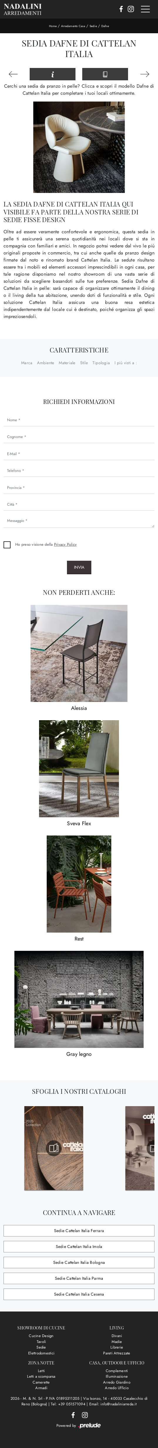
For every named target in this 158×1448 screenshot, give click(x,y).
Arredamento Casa (73, 26)
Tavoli (41, 1341)
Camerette (41, 1382)
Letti (41, 1371)
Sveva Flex (79, 823)
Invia (79, 567)
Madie (117, 1341)
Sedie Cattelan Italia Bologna (79, 1262)
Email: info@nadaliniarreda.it (113, 1404)
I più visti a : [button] (126, 363)
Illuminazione (117, 1376)
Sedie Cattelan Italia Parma (79, 1278)
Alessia (79, 708)
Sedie (93, 26)
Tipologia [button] (101, 363)
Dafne (105, 26)
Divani (117, 1336)
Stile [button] (84, 363)
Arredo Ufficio (117, 1388)
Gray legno (79, 1054)
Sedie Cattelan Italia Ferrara (79, 1231)
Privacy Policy (65, 544)
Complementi (117, 1371)
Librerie (116, 1347)
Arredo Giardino (116, 1382)
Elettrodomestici (41, 1353)
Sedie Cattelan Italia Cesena (79, 1294)
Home (53, 26)
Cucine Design (41, 1336)
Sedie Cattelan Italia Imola (79, 1246)
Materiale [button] (67, 363)
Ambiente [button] (45, 363)
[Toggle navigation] (145, 9)
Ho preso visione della (46, 544)
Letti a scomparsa (41, 1376)
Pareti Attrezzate (116, 1353)
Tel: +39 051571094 (69, 1404)
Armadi (41, 1388)
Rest (79, 939)
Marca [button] (26, 363)
